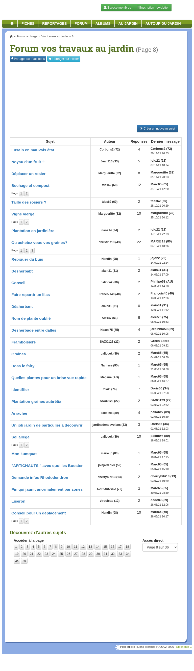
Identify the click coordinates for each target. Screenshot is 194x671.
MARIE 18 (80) (161, 241)
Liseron (18, 501)
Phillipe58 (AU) (162, 281)
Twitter (64, 59)
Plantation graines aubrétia (36, 401)
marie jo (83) (109, 453)
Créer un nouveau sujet (157, 128)
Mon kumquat (24, 454)
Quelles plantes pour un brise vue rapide (49, 378)
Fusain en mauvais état (32, 150)
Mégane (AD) (110, 377)
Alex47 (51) (110, 318)
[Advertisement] (96, 93)
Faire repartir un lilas (30, 294)
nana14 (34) (109, 230)
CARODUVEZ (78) (109, 489)
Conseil (18, 283)
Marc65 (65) (159, 184)
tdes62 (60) (109, 185)
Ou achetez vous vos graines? (39, 242)
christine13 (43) (110, 242)
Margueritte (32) (110, 173)
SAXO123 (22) (109, 341)
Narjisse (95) (110, 365)
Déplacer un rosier (28, 173)
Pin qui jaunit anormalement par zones (47, 489)
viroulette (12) (109, 501)
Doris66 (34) (160, 388)
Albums (103, 23)
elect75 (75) (159, 317)
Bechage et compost (30, 185)
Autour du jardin (163, 23)
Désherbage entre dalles (33, 330)
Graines (18, 354)
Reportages (54, 23)
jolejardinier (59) (109, 465)
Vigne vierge (22, 214)
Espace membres (117, 7)
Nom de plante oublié (31, 318)
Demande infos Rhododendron (39, 477)
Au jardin (128, 23)
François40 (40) (110, 294)
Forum (81, 23)
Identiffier (20, 389)
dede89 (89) (159, 500)
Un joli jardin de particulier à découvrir (46, 425)
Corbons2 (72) (110, 149)
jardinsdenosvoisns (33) (109, 425)
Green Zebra (160, 341)
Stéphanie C (184, 646)
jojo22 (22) (158, 160)
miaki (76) (110, 389)
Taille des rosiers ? (28, 202)
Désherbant (22, 306)
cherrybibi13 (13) (110, 477)
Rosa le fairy (23, 366)
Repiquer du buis (27, 259)
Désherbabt (22, 271)
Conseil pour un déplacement (38, 513)
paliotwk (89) (110, 282)
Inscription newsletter (152, 7)
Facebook (28, 59)
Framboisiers (23, 342)
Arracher (19, 413)
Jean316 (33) (109, 161)
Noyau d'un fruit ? (27, 162)
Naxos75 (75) (109, 330)
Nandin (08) (110, 259)
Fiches (27, 23)
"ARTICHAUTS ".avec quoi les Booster (47, 465)
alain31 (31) (110, 270)
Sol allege (20, 437)
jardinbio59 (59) (162, 329)
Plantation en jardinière (32, 231)
